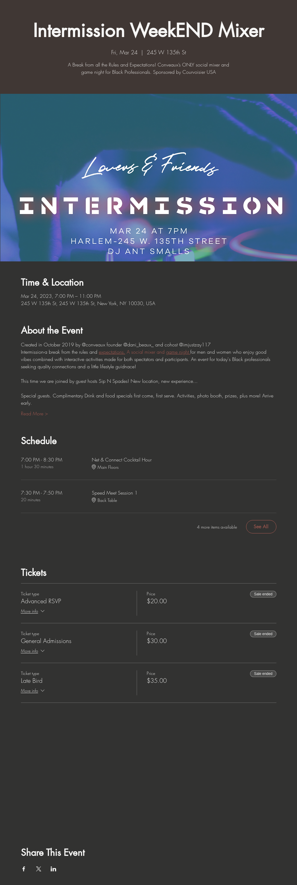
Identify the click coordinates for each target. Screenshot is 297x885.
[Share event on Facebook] (24, 868)
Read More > (34, 413)
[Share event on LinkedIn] (53, 868)
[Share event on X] (39, 868)
